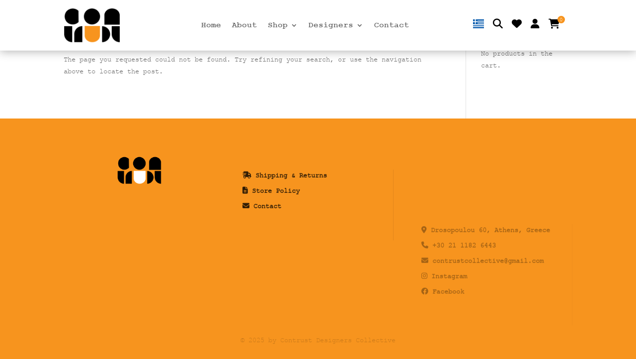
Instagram (449, 308)
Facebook (448, 323)
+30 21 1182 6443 (464, 277)
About (244, 26)
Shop (278, 26)
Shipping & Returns (291, 211)
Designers (331, 26)
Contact (391, 26)
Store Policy (276, 226)
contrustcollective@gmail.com (488, 293)
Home (211, 26)
